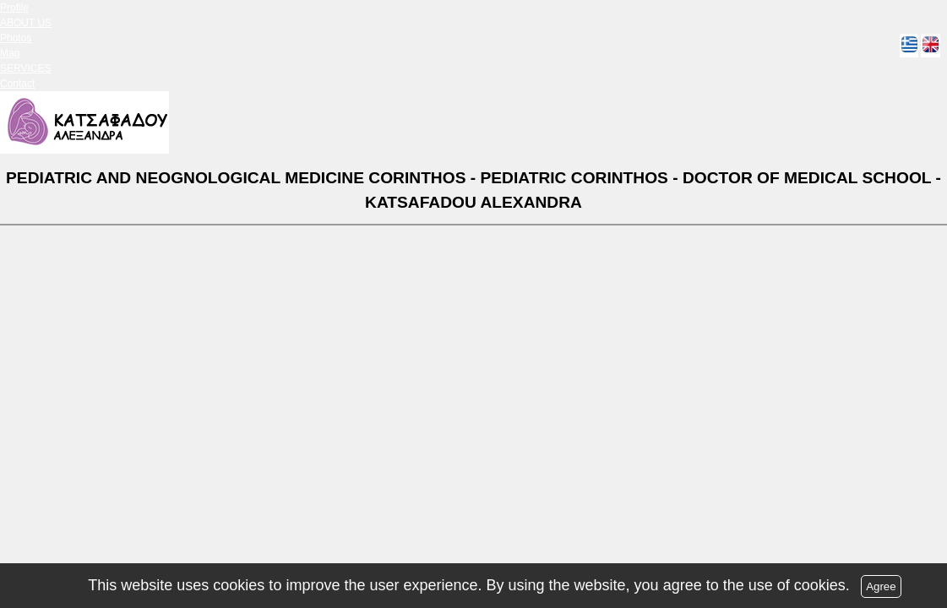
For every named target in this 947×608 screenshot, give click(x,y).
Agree (881, 586)
